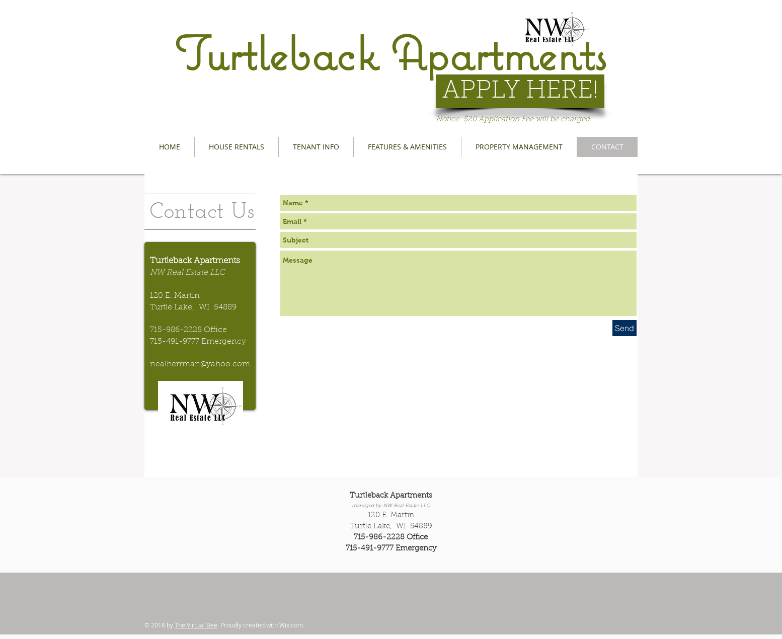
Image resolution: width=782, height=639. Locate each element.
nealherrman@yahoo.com (200, 364)
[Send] (624, 328)
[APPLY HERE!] (520, 91)
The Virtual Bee (196, 625)
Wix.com (291, 625)
